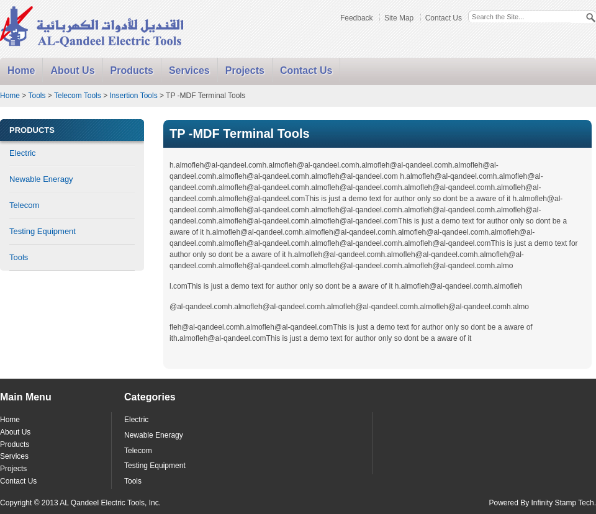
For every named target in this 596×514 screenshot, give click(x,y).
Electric (22, 153)
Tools (36, 95)
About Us (72, 70)
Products (132, 70)
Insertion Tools (133, 95)
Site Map (398, 18)
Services (189, 70)
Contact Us (443, 18)
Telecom (24, 205)
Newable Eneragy (41, 179)
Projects (244, 70)
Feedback (356, 18)
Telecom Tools (77, 95)
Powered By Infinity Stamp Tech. (542, 502)
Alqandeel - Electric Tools (92, 27)
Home (21, 70)
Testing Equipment (42, 231)
